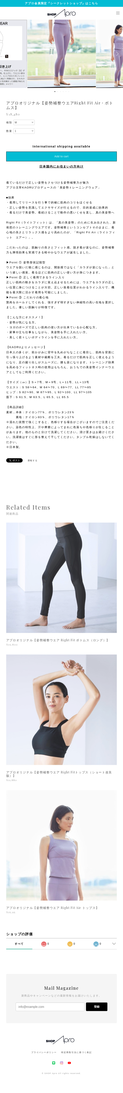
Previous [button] (6, 54)
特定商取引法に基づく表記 (76, 1052)
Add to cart (62, 156)
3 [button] (60, 91)
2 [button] (57, 91)
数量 (9, 131)
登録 (96, 1006)
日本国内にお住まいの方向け (61, 166)
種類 (9, 122)
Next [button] (116, 54)
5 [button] (66, 91)
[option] (61, 54)
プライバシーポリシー (44, 1052)
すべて (19, 943)
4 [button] (63, 91)
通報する (33, 460)
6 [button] (68, 91)
